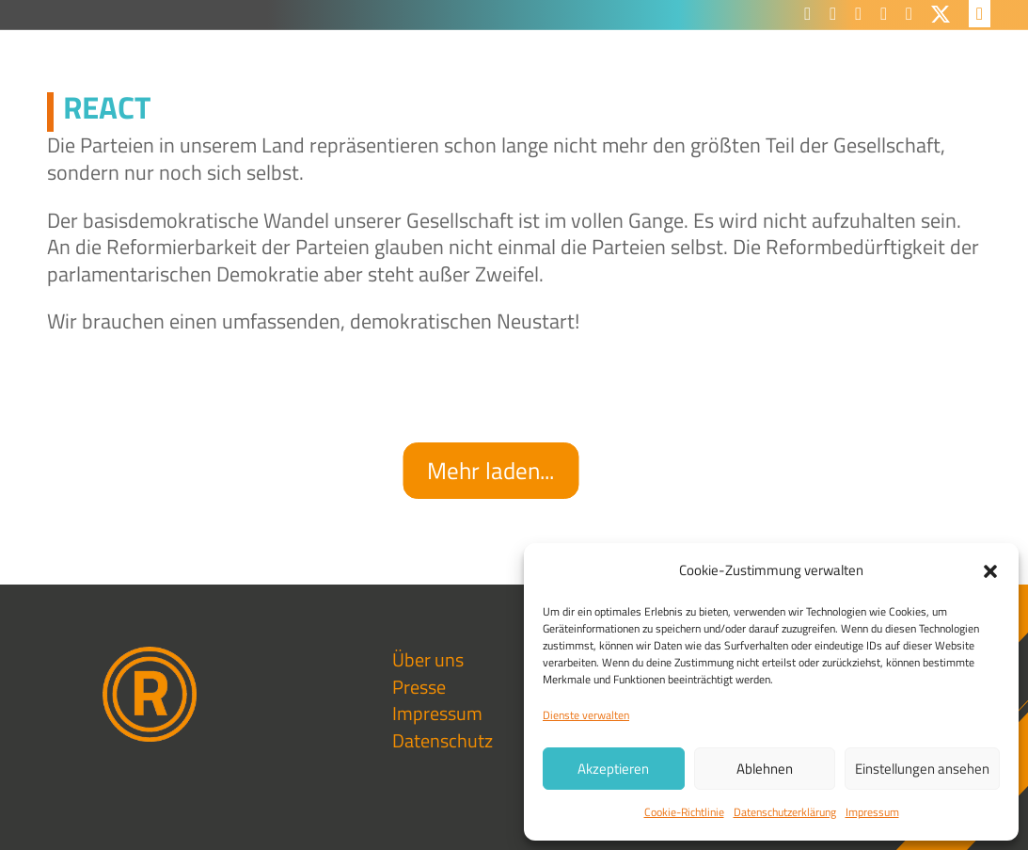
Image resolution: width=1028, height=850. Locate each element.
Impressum (872, 812)
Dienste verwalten (586, 715)
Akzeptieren (613, 768)
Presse (419, 686)
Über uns (428, 659)
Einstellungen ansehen (922, 768)
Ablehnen (764, 768)
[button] (990, 571)
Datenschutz (442, 740)
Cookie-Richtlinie (684, 812)
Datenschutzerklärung (785, 812)
